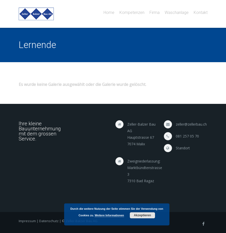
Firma (154, 12)
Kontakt (201, 12)
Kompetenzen (131, 12)
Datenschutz (49, 221)
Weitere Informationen (109, 215)
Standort (183, 148)
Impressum (27, 221)
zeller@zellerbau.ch (191, 124)
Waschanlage (177, 12)
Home (109, 12)
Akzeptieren (142, 215)
